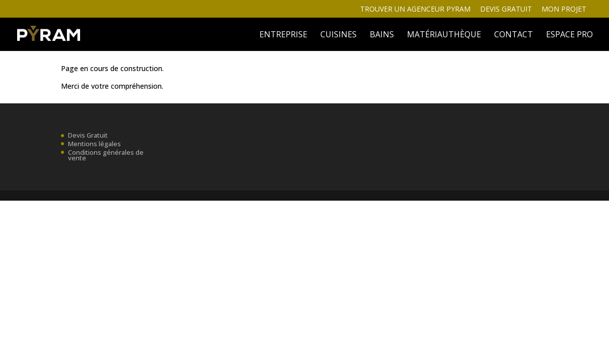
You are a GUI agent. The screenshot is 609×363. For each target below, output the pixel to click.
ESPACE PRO (569, 35)
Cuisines (338, 35)
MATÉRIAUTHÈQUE (444, 35)
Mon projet (564, 10)
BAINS (382, 35)
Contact (513, 35)
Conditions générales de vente (106, 155)
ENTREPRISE (283, 35)
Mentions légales (94, 143)
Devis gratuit (506, 10)
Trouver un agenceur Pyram (415, 10)
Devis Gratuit (88, 135)
